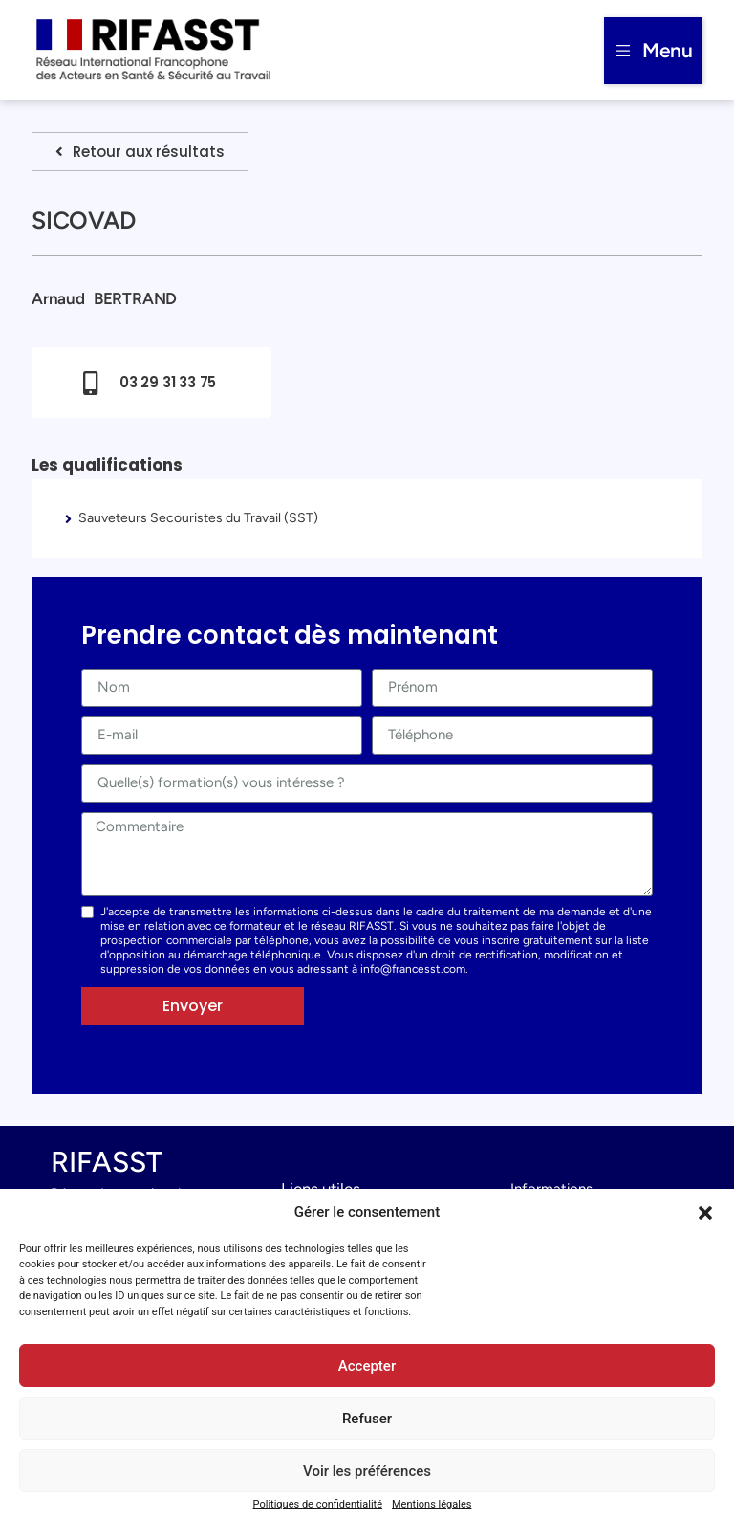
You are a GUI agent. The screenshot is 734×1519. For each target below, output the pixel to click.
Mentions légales (431, 1504)
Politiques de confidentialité (317, 1504)
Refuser (367, 1418)
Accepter (367, 1366)
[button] (705, 1212)
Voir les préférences (367, 1471)
